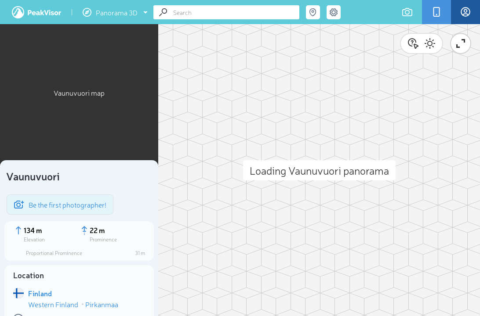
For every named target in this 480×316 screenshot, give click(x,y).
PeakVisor (36, 12)
